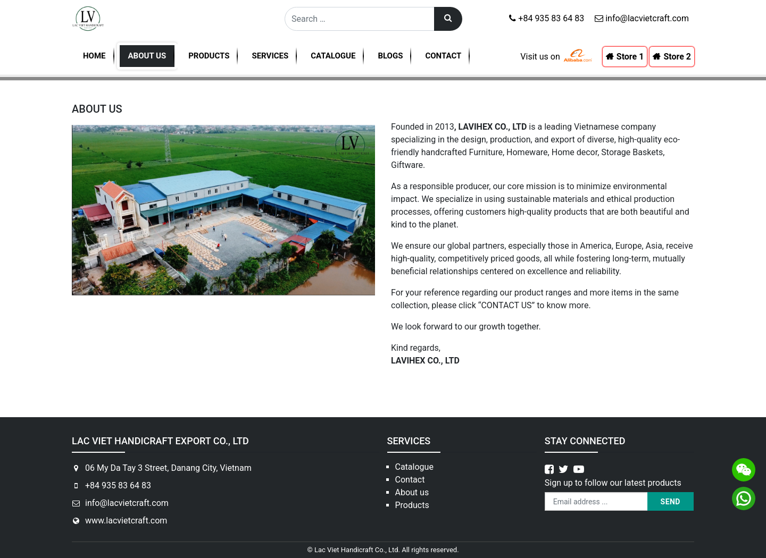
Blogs (390, 56)
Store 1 (630, 57)
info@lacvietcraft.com (642, 18)
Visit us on (540, 57)
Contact (443, 56)
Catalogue (333, 56)
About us (147, 56)
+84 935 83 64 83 (546, 18)
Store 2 (677, 57)
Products (208, 56)
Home (94, 56)
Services (270, 56)
